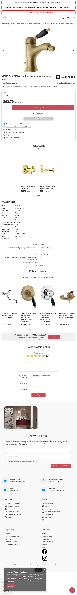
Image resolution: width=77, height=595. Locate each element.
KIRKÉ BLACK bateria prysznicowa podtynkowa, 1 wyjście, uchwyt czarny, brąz (28, 317)
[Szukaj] (62, 18)
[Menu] (74, 18)
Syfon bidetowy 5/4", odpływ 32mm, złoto (47, 187)
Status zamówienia (13, 503)
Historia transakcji (50, 514)
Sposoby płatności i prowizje (13, 536)
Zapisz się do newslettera (61, 466)
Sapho (42, 244)
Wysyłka (7, 533)
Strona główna (14, 24)
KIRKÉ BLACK (44, 254)
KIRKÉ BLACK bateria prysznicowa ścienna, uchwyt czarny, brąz (67, 315)
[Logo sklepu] (4, 18)
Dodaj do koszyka (42, 108)
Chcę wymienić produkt (14, 514)
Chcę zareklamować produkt (16, 509)
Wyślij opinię (38, 395)
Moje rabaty (48, 517)
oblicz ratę (16, 137)
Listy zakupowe (49, 509)
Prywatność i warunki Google (29, 581)
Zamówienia (9, 499)
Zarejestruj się (49, 503)
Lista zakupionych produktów (53, 511)
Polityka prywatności (11, 541)
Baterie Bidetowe (33, 24)
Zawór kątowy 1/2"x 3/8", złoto (28, 187)
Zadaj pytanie (54, 337)
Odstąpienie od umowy (11, 544)
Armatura (23, 24)
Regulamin (8, 539)
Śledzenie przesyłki (13, 506)
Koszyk (47, 506)
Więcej (49, 248)
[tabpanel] (29, 172)
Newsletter (38, 436)
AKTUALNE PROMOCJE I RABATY (35, 3)
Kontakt (10, 517)
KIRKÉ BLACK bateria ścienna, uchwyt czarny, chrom (9, 315)
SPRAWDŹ (68, 7)
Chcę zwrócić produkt (14, 511)
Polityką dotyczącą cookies (14, 576)
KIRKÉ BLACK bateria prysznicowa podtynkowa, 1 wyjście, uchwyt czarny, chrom (48, 317)
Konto (44, 499)
